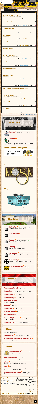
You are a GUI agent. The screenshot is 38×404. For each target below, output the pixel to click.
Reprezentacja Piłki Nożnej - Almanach (10, 15)
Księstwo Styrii (8, 291)
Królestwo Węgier (7, 16)
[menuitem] (33, 2)
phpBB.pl (21, 397)
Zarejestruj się (10, 378)
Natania (6, 366)
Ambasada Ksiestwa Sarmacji (9, 21)
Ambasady (12, 247)
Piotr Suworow (25, 98)
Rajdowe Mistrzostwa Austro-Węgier (14, 56)
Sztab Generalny (13, 260)
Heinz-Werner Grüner (24, 58)
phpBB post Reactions (14, 400)
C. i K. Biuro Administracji (16, 266)
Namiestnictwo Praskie (10, 315)
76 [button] (34, 114)
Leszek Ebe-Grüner (24, 38)
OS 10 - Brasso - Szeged (7, 108)
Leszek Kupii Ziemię (7, 35)
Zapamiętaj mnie (6, 383)
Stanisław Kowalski (31, 391)
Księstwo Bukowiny (9, 322)
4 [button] (30, 114)
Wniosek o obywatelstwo (8, 48)
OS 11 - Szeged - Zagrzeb (8, 101)
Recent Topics (18, 12)
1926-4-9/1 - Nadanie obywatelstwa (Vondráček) (12, 41)
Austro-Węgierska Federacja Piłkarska (17, 16)
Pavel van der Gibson (23, 32)
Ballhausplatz (12, 227)
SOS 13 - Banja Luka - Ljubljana (9, 55)
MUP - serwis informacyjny (8, 28)
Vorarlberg (7, 305)
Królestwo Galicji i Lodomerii (11, 318)
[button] (25, 114)
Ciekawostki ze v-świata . (8, 75)
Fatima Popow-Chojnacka (23, 25)
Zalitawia (8, 329)
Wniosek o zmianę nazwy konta (9, 68)
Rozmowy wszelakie (5, 36)
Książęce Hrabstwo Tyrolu (10, 301)
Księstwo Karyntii (8, 294)
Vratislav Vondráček (24, 45)
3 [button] (29, 114)
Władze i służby (12, 219)
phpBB (12, 396)
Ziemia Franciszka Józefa (10, 358)
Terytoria (8, 346)
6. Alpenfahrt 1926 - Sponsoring (9, 81)
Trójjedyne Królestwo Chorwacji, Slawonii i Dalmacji (17, 338)
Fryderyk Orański (24, 72)
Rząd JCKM (31, 227)
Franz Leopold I (25, 52)
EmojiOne (26, 400)
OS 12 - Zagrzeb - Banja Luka (8, 95)
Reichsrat (11, 240)
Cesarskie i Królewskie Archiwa (12, 372)
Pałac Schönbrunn (14, 234)
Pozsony (11, 16)
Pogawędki (9, 36)
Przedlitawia (4, 56)
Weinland (6, 362)
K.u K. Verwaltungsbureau (18, 267)
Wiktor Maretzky (26, 18)
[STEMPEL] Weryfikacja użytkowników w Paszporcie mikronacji (15, 88)
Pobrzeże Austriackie (9, 311)
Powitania (12, 132)
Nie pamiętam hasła (11, 381)
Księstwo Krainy (8, 56)
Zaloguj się (3, 378)
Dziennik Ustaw (13, 253)
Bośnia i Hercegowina (15, 351)
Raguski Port (5, 61)
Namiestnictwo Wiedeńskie (11, 288)
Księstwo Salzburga (9, 297)
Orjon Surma (25, 78)
